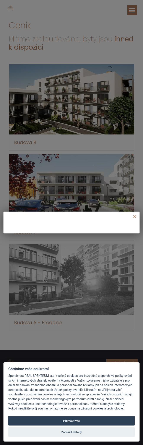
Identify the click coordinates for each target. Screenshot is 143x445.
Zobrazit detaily (71, 432)
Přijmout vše (71, 420)
